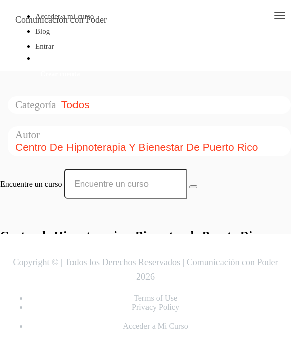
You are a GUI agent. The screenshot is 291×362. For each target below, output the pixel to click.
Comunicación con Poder (61, 20)
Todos (77, 104)
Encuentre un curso (31, 183)
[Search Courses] (193, 186)
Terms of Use (155, 298)
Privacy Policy (155, 307)
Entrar (44, 46)
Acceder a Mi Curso (155, 326)
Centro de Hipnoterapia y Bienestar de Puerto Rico (138, 147)
